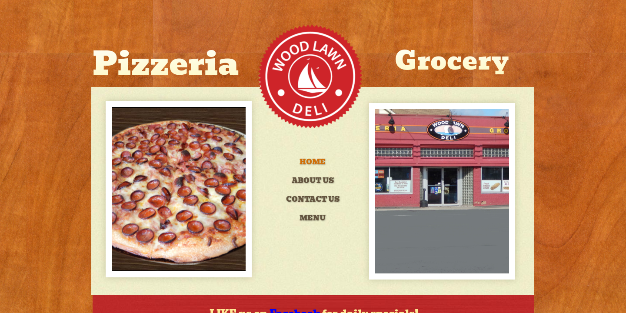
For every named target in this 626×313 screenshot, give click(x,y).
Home (313, 161)
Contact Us (313, 199)
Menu (313, 218)
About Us (313, 180)
